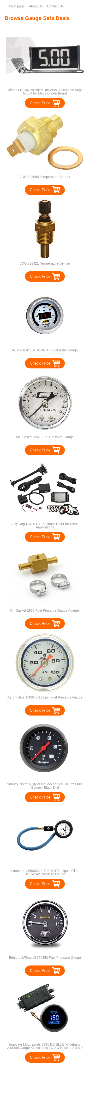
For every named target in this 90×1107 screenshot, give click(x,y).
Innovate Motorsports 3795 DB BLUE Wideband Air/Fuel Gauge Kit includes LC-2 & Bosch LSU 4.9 (45, 1046)
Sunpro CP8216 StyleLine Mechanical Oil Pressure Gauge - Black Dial (45, 785)
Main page (16, 6)
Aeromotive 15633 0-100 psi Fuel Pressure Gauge (44, 697)
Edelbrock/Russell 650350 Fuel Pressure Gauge (45, 957)
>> (54, 1069)
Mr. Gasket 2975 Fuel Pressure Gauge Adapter (45, 610)
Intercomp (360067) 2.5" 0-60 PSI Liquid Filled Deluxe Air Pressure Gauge (44, 872)
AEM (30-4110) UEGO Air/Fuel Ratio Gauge (45, 350)
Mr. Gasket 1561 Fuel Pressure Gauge (45, 437)
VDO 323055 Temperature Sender (44, 177)
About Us (36, 6)
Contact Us (55, 6)
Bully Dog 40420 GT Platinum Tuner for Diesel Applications (45, 525)
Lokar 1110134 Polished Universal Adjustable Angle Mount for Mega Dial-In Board (45, 91)
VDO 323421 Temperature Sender (44, 263)
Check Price (40, 103)
